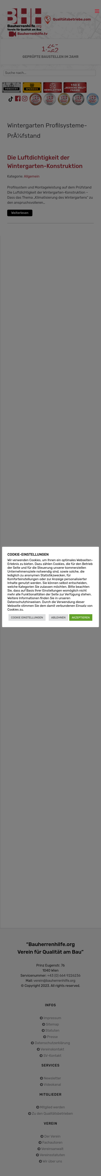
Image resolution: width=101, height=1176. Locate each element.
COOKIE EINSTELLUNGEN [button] (27, 617)
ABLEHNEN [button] (58, 617)
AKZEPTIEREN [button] (81, 617)
